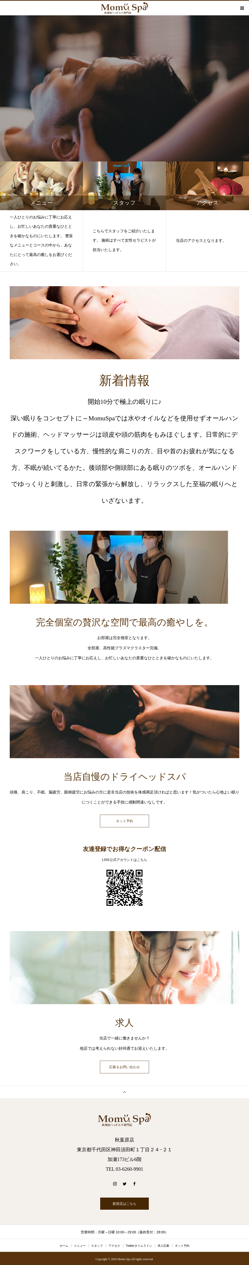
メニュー (80, 1244)
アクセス (114, 1244)
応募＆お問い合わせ (124, 1066)
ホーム (64, 1244)
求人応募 (163, 1244)
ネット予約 (124, 821)
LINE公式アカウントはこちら (124, 859)
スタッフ (97, 1244)
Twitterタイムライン (139, 1244)
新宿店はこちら (124, 1202)
